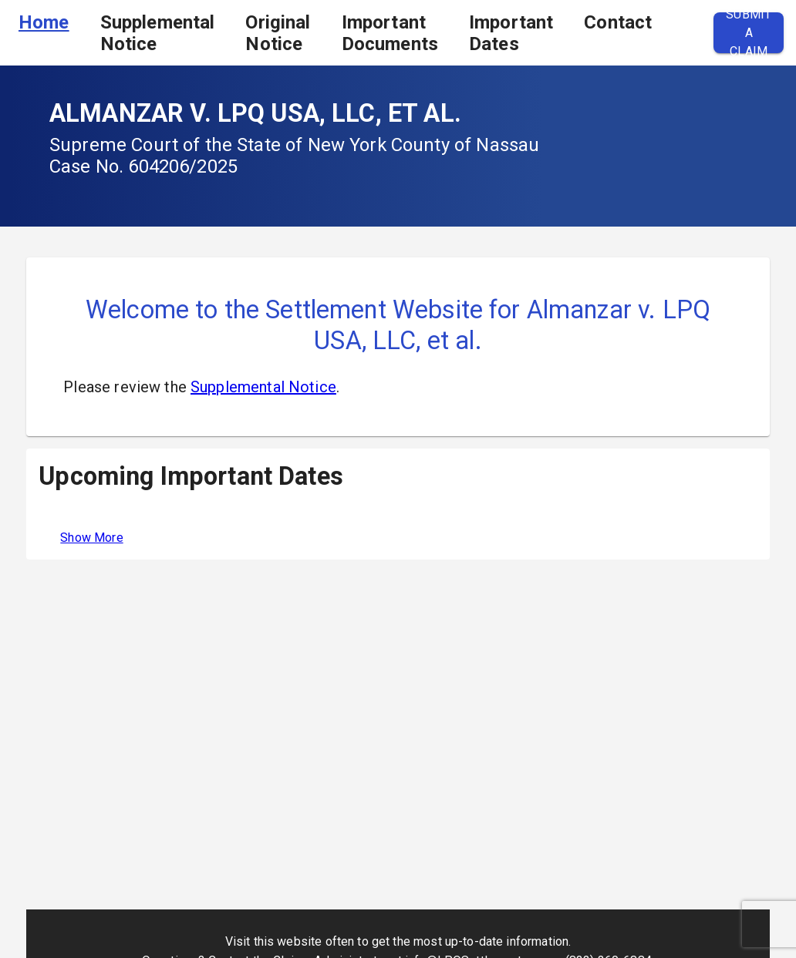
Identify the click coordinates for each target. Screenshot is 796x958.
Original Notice (277, 33)
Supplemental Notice (157, 33)
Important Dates (511, 33)
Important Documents (390, 33)
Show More (91, 537)
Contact (618, 22)
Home (44, 22)
